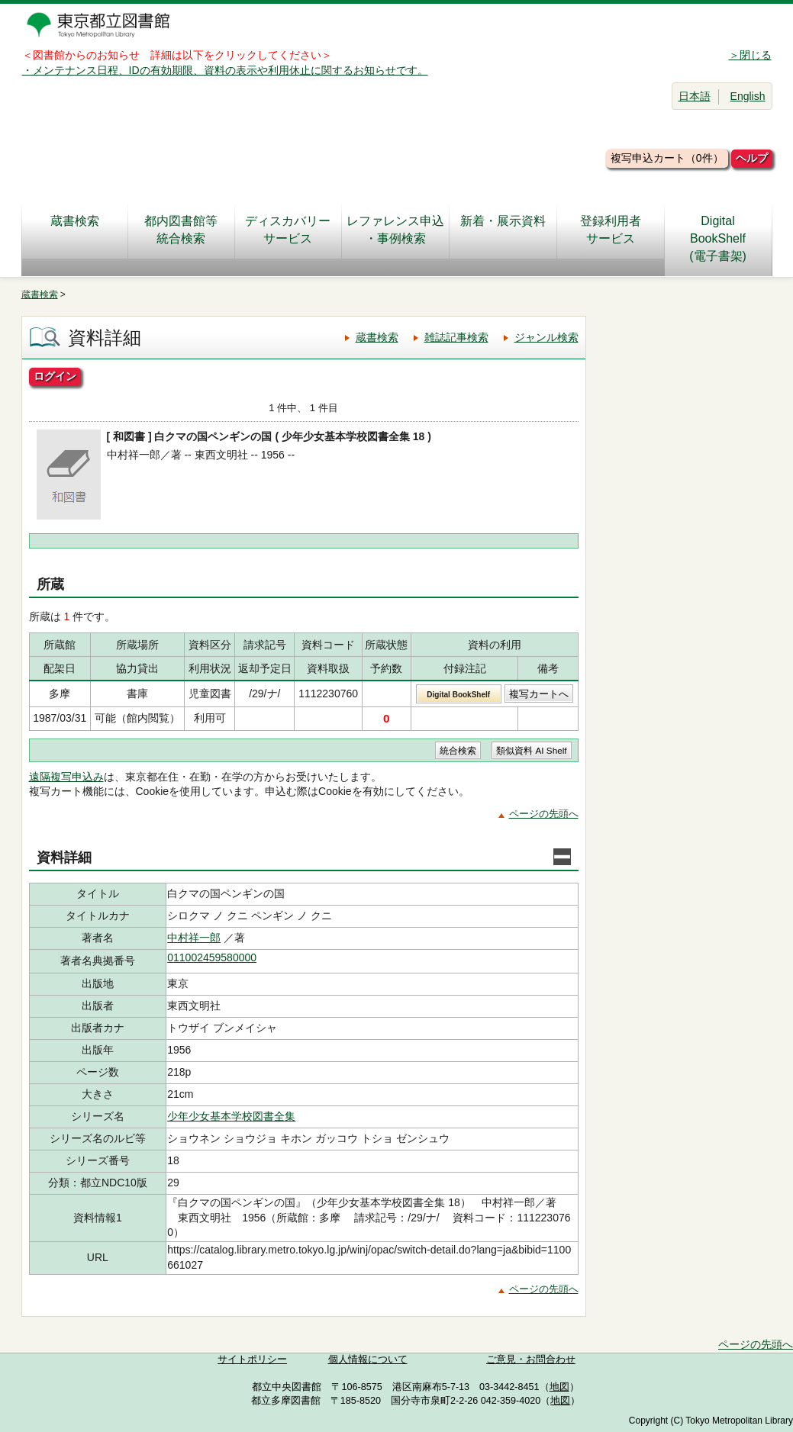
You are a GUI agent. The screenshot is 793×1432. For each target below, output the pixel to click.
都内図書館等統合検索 (181, 229)
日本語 (695, 96)
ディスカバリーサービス (287, 229)
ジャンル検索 (546, 337)
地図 (559, 1387)
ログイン (55, 376)
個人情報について (368, 1359)
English (748, 96)
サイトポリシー (252, 1359)
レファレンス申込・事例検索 (395, 229)
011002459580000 (211, 957)
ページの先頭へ (544, 813)
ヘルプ (752, 158)
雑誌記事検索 (456, 337)
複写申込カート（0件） (667, 158)
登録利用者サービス (610, 229)
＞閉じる (750, 55)
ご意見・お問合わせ (530, 1359)
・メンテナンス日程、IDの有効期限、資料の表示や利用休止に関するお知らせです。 (225, 70)
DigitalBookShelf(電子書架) (717, 238)
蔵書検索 (74, 229)
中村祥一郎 (194, 938)
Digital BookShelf (458, 694)
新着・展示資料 (503, 229)
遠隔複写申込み (66, 777)
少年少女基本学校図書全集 (231, 1116)
